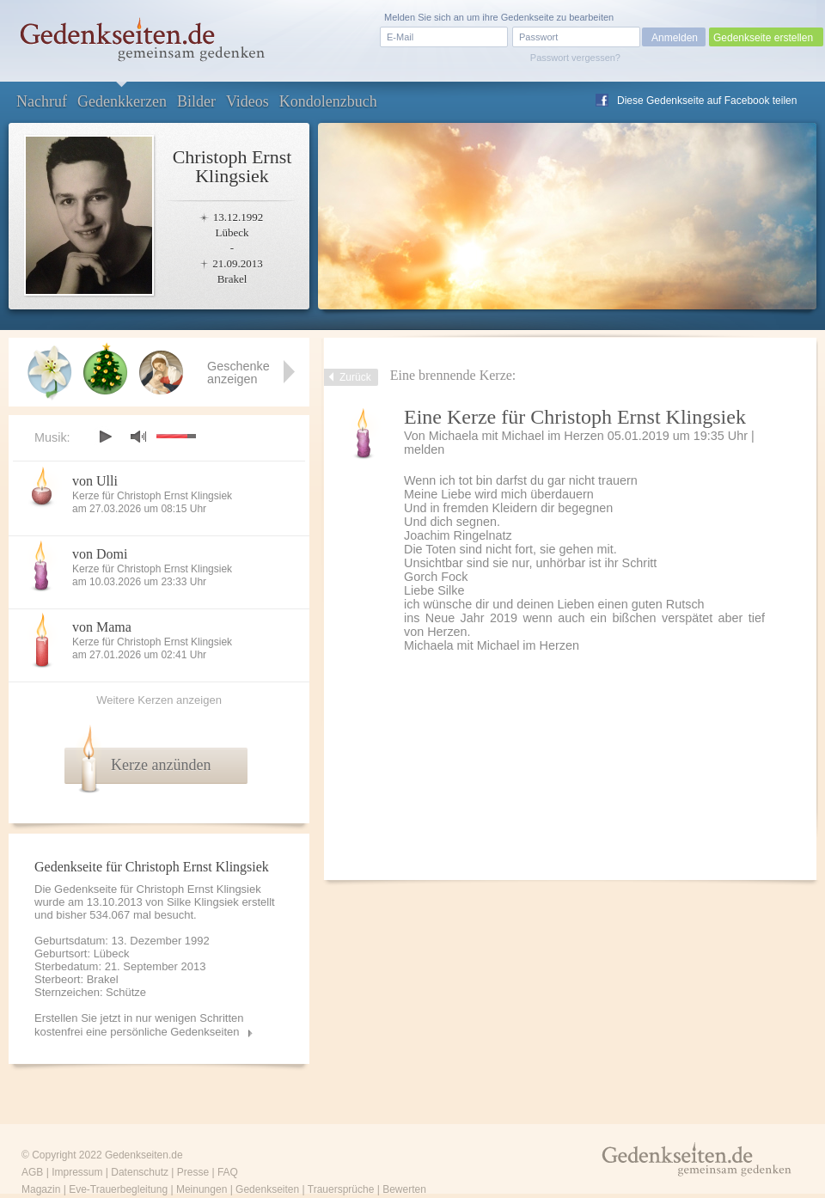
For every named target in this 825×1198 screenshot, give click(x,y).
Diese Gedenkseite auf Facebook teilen (707, 101)
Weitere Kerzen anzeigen (159, 700)
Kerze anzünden (161, 764)
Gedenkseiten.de (144, 1155)
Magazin (40, 1189)
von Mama (101, 627)
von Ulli (95, 481)
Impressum (77, 1172)
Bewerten (404, 1189)
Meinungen (201, 1189)
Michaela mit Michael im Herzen (516, 436)
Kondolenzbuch (328, 101)
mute (138, 436)
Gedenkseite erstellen (763, 38)
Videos (247, 101)
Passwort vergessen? (575, 57)
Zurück (355, 377)
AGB (32, 1172)
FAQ (227, 1172)
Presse (193, 1172)
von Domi (99, 554)
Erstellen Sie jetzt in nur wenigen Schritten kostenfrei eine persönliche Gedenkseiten (139, 1025)
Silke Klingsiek (203, 901)
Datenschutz (139, 1172)
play (105, 436)
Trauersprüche (341, 1189)
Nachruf (41, 101)
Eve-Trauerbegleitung (118, 1189)
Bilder (196, 101)
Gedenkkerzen (122, 101)
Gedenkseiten (267, 1189)
